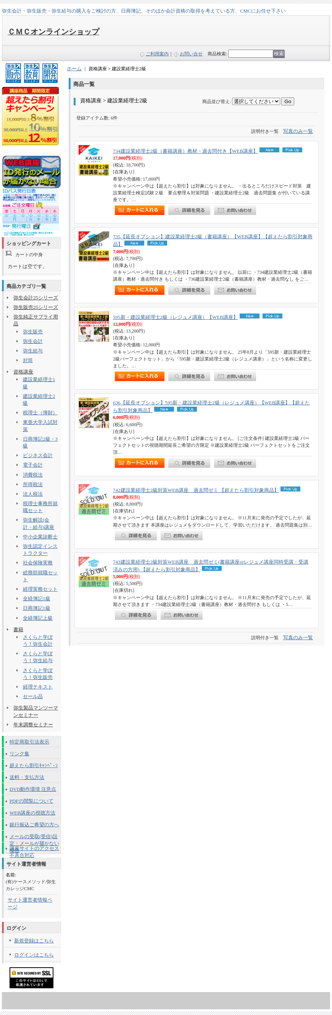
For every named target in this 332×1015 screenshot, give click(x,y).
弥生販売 (33, 332)
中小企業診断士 (40, 537)
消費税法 (33, 475)
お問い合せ (191, 54)
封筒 (28, 360)
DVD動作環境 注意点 (33, 789)
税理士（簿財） (40, 412)
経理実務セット (40, 589)
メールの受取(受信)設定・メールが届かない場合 (34, 838)
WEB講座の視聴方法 (32, 813)
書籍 (18, 629)
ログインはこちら (34, 955)
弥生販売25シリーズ (35, 307)
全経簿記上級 (38, 618)
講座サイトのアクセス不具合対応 (34, 849)
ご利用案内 (157, 54)
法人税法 (33, 494)
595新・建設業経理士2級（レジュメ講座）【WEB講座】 (175, 317)
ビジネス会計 (38, 455)
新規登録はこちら (34, 941)
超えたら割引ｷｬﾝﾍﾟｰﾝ (34, 765)
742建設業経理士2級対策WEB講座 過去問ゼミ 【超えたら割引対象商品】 (196, 490)
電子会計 (33, 465)
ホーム (74, 68)
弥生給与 (33, 351)
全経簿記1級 (36, 598)
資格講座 (23, 372)
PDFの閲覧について (31, 801)
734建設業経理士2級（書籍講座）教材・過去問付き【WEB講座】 (185, 151)
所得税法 (33, 484)
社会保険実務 (38, 563)
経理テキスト (38, 687)
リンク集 (19, 753)
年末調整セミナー (33, 724)
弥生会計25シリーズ (35, 298)
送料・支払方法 (27, 777)
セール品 (33, 696)
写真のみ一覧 (298, 131)
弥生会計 (33, 341)
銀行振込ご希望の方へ (34, 825)
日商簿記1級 (36, 608)
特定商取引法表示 (29, 742)
